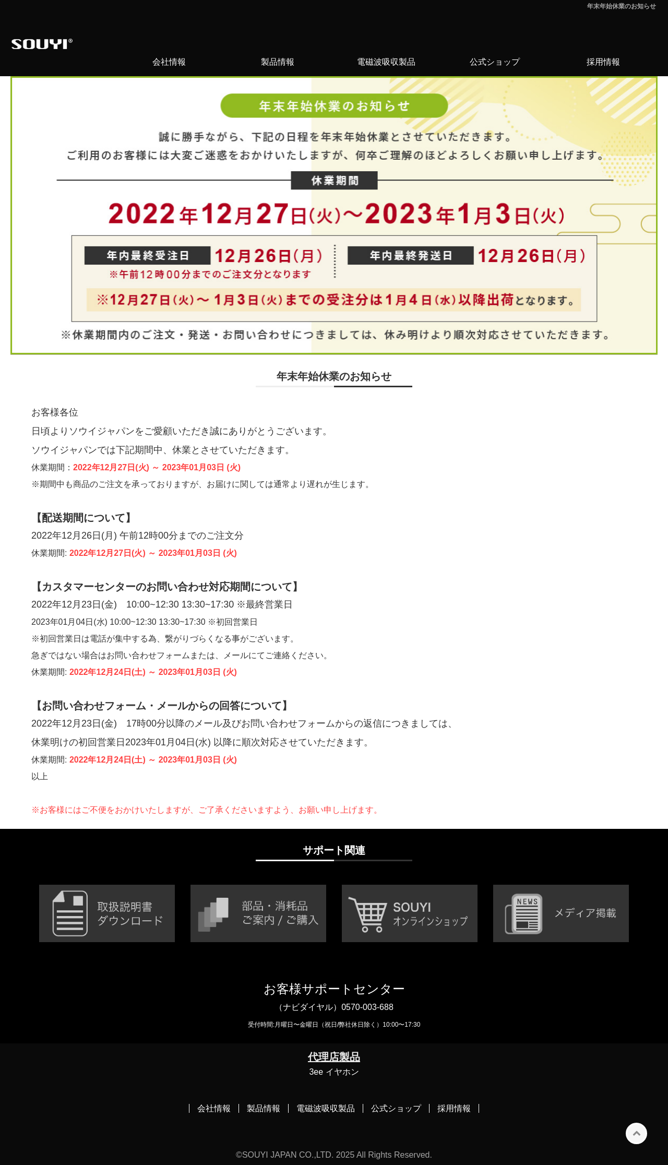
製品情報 (277, 61)
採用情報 (603, 61)
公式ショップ (495, 61)
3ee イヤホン (334, 1071)
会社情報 (169, 61)
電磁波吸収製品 (386, 61)
